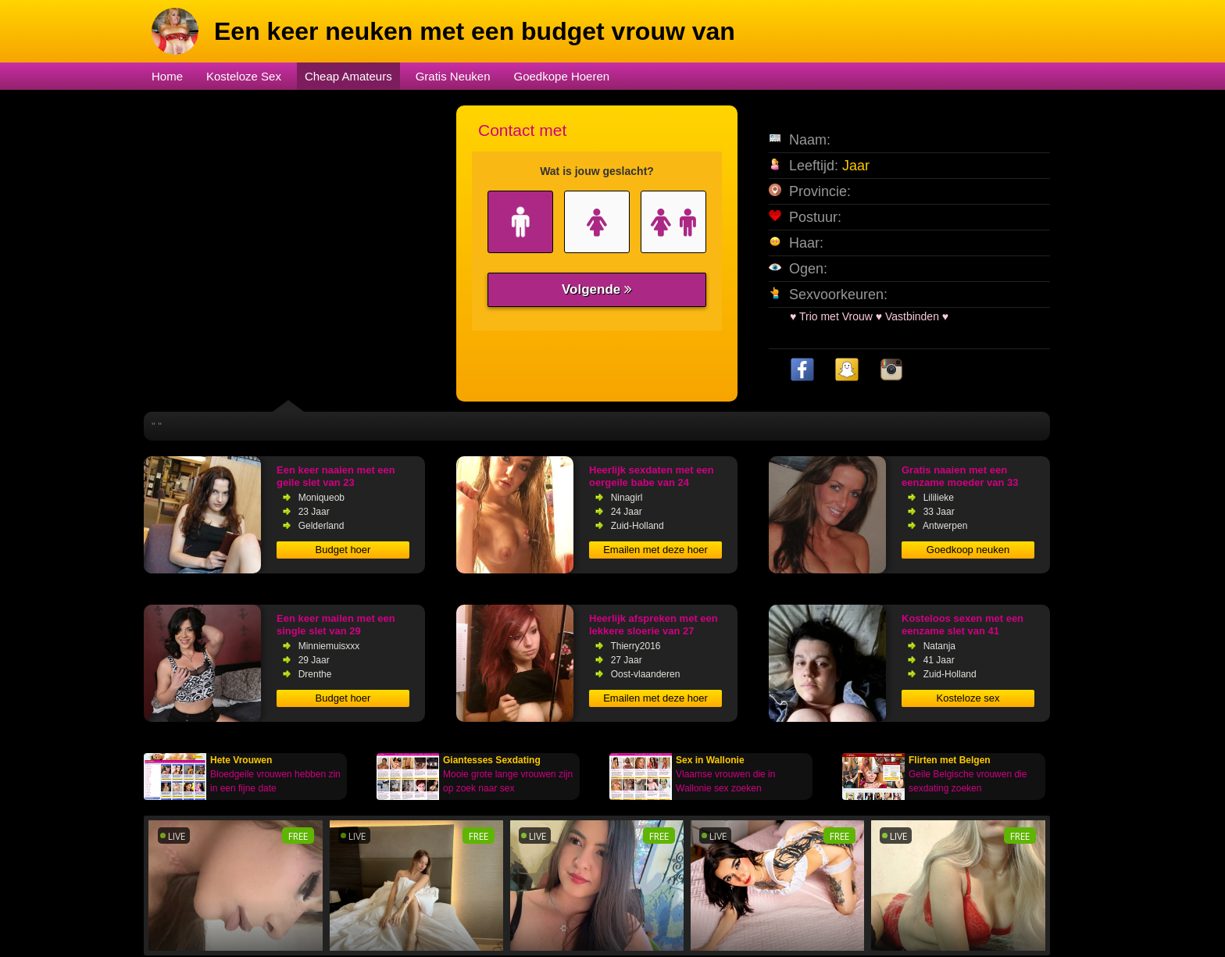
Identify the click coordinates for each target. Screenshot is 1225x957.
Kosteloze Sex (243, 76)
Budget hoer (343, 549)
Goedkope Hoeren (562, 76)
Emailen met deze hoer (655, 549)
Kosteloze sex (968, 698)
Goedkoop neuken (968, 549)
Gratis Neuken (453, 76)
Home (167, 76)
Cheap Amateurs (348, 76)
